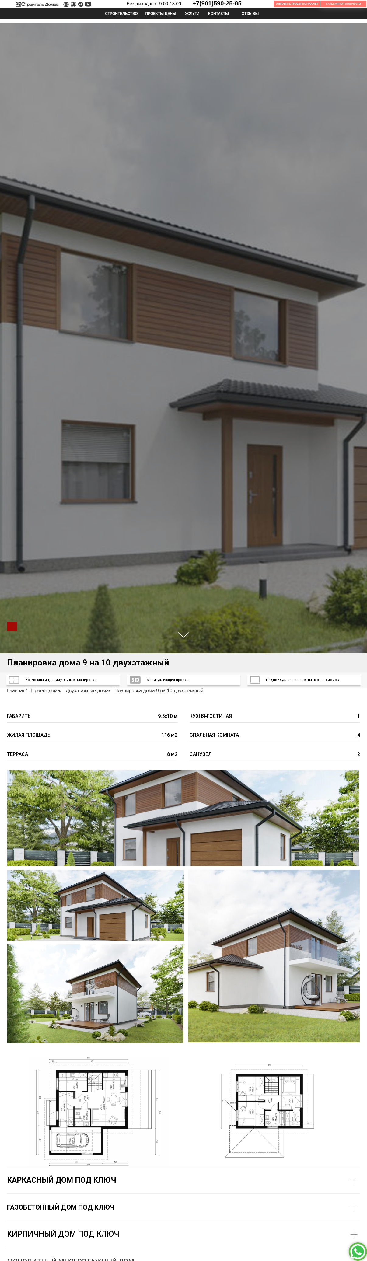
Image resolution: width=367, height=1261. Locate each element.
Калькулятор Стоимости (343, 3)
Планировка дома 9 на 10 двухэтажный (158, 690)
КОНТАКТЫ (218, 14)
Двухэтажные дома (87, 690)
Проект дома (45, 690)
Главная (16, 690)
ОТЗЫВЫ (250, 14)
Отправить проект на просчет (297, 3)
